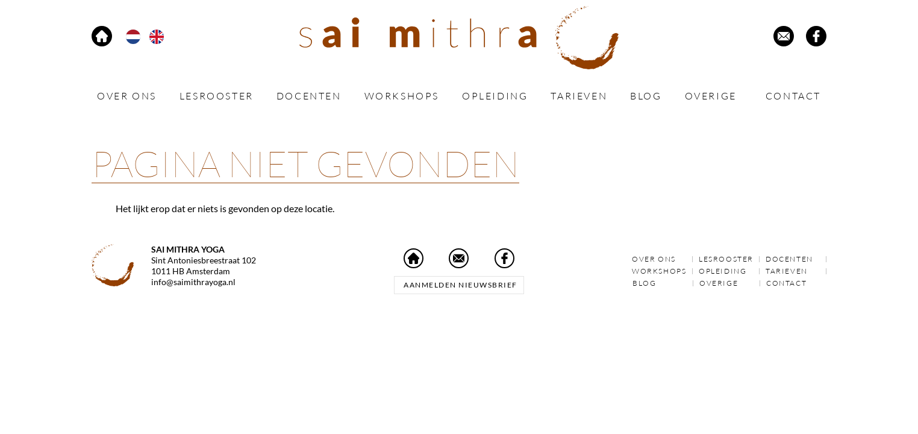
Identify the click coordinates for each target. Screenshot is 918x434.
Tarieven (579, 96)
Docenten (309, 96)
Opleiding (495, 96)
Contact (793, 96)
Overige (714, 96)
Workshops (401, 96)
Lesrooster (217, 96)
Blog (645, 96)
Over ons (127, 96)
